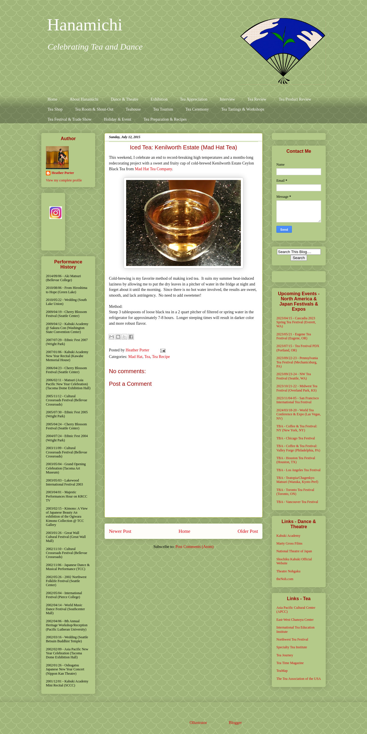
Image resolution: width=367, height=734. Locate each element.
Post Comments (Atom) (194, 547)
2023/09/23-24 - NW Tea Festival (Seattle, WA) (293, 376)
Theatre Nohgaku (288, 571)
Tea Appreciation (193, 99)
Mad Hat (135, 357)
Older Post (248, 531)
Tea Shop (55, 109)
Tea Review (256, 99)
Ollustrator (198, 723)
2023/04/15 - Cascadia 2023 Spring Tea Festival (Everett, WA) (296, 322)
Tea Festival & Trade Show (69, 119)
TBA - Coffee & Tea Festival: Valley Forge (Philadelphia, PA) (298, 448)
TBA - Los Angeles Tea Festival (298, 470)
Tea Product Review (295, 99)
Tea (147, 357)
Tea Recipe (161, 357)
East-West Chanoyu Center (295, 620)
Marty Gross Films (289, 543)
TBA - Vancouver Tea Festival (297, 502)
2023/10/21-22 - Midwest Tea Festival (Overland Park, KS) (296, 388)
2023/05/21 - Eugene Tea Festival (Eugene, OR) (293, 336)
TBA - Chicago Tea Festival (295, 438)
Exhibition (159, 99)
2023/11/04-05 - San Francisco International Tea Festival (297, 400)
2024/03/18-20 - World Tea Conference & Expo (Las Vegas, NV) (298, 414)
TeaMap (282, 671)
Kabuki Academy (288, 536)
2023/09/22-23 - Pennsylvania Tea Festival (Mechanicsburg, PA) (297, 362)
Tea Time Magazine (290, 663)
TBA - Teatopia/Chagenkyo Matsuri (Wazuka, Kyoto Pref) (297, 480)
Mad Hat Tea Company (153, 169)
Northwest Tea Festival (292, 639)
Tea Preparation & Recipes (165, 119)
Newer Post (120, 531)
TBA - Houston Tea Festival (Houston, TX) (295, 460)
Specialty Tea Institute (291, 647)
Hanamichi (84, 24)
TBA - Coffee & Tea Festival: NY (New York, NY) (296, 428)
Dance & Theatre (124, 99)
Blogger (235, 723)
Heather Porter (138, 350)
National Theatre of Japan (294, 551)
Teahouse (133, 109)
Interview (227, 99)
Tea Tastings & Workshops (242, 109)
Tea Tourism (163, 109)
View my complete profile (64, 180)
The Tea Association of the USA (298, 679)
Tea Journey (284, 655)
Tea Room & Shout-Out (94, 109)
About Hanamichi (84, 99)
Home (52, 99)
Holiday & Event (117, 119)
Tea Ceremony (197, 109)
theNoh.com (284, 579)
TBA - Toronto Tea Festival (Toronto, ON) (295, 492)
